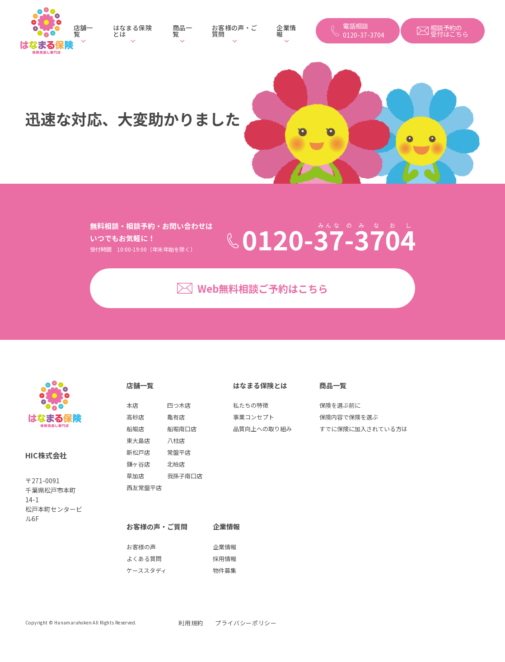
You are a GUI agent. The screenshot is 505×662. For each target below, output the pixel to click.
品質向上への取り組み (262, 429)
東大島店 (138, 440)
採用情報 (224, 559)
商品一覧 (182, 30)
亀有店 (176, 417)
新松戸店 (138, 452)
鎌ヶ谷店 (138, 464)
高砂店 (135, 417)
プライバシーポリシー (246, 623)
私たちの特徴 (250, 405)
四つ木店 (179, 405)
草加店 (135, 476)
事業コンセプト (253, 417)
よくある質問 (144, 559)
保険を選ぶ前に (339, 405)
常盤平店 (179, 452)
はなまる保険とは (132, 30)
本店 (132, 405)
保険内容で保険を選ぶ (348, 417)
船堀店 (135, 429)
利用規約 (190, 623)
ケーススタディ (146, 570)
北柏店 (176, 464)
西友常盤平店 (144, 488)
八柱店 (176, 440)
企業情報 (286, 30)
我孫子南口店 (184, 476)
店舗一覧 (83, 30)
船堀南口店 (181, 429)
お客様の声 (141, 547)
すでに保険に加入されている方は (363, 429)
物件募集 (224, 570)
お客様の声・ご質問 (234, 30)
